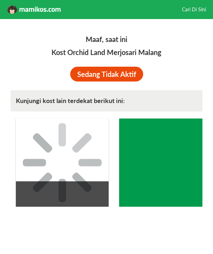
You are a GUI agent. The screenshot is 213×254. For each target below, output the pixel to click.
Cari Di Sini (194, 9)
